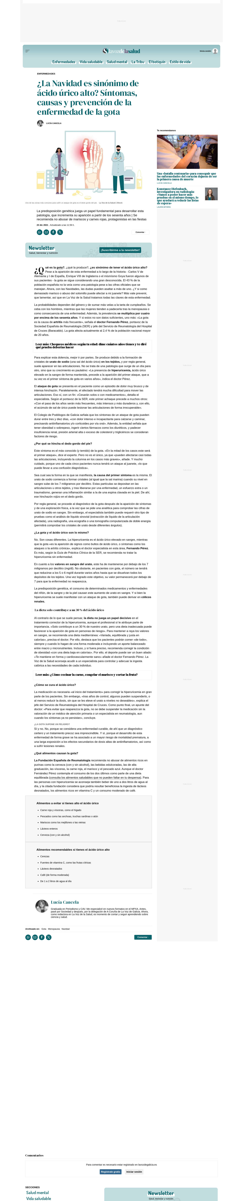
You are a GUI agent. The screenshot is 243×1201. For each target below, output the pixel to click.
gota (60, 267)
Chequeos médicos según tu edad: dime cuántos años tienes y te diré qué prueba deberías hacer (91, 346)
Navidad (66, 929)
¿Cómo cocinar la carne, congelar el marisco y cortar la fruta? (94, 675)
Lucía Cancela (53, 123)
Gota (44, 929)
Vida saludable (91, 62)
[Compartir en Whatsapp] (39, 232)
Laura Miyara (164, 207)
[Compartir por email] (46, 232)
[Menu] (27, 51)
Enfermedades (63, 62)
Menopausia (54, 929)
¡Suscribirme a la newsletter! (120, 250)
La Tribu (138, 62)
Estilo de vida (180, 62)
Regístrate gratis (110, 1171)
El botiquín (157, 62)
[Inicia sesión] (209, 51)
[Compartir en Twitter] (60, 232)
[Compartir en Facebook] (53, 232)
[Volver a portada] (121, 51)
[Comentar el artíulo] (140, 232)
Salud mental (117, 62)
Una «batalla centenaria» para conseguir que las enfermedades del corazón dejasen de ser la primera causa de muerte (187, 176)
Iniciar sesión (134, 1171)
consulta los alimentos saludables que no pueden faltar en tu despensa (95, 777)
